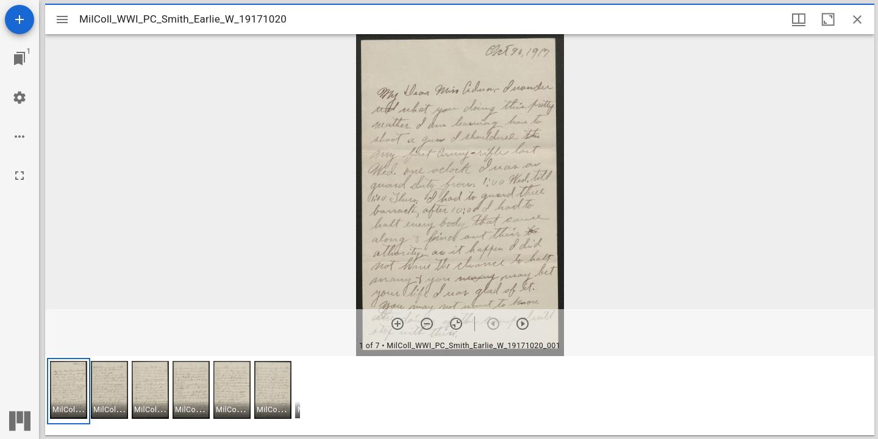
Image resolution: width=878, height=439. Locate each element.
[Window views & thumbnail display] (798, 19)
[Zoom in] (397, 323)
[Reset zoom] (456, 323)
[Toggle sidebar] (62, 19)
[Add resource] (19, 19)
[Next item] (522, 323)
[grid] (459, 395)
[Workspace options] (19, 136)
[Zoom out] (426, 323)
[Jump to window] (19, 58)
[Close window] (857, 19)
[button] (68, 391)
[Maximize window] (828, 19)
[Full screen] (19, 175)
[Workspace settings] (19, 97)
